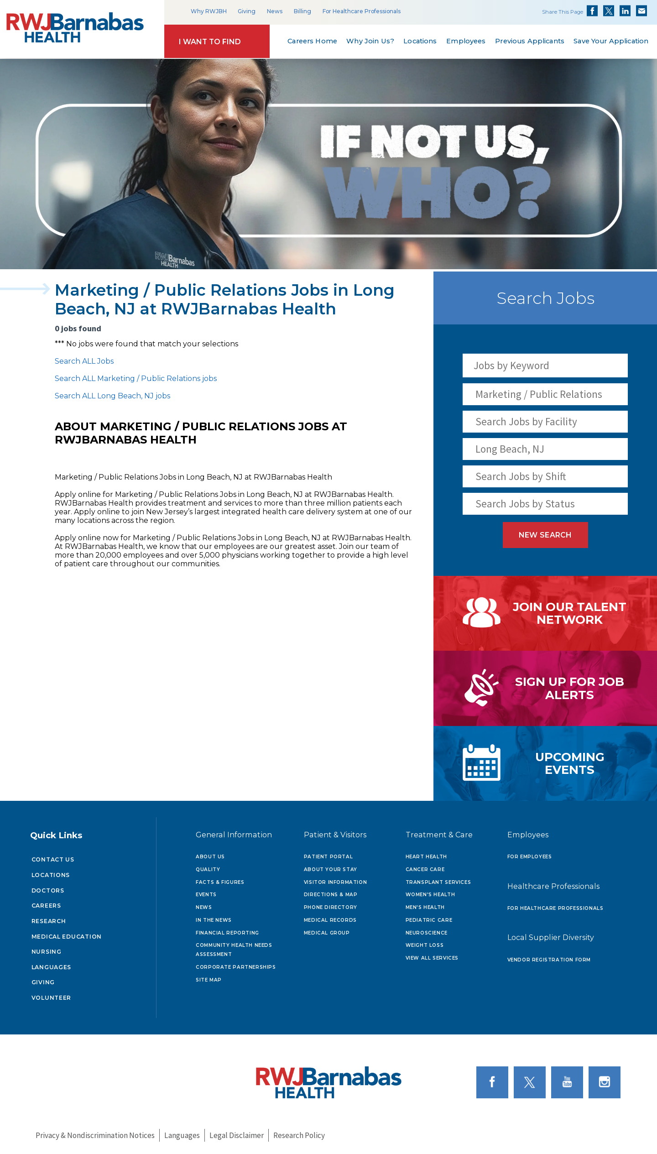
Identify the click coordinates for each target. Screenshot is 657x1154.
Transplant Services (438, 882)
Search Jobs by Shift (520, 476)
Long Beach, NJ (509, 448)
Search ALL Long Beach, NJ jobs (112, 396)
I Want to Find (210, 41)
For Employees (529, 857)
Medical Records (330, 920)
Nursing (46, 951)
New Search (545, 535)
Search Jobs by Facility (526, 421)
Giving (247, 11)
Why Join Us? (370, 41)
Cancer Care (425, 869)
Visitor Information (335, 882)
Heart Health (426, 857)
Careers (46, 905)
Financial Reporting (227, 933)
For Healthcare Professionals (362, 11)
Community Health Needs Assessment (234, 949)
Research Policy (299, 1135)
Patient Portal (328, 857)
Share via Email (641, 10)
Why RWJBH (209, 11)
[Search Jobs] (615, 365)
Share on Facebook (592, 10)
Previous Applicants (529, 41)
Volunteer (51, 997)
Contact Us (52, 859)
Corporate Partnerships (236, 967)
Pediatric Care (429, 920)
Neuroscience (427, 933)
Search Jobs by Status (525, 503)
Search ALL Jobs (84, 361)
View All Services (432, 958)
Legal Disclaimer (236, 1135)
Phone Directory (330, 907)
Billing (302, 11)
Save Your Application (611, 41)
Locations (420, 41)
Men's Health (425, 907)
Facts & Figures (220, 882)
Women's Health (430, 895)
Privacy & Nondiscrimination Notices (95, 1135)
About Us (210, 857)
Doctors (47, 890)
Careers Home (312, 41)
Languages (51, 967)
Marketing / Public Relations (538, 394)
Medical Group (327, 933)
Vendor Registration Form (549, 960)
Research (48, 921)
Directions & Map (331, 895)
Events (206, 895)
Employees (465, 41)
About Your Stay (330, 869)
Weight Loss (425, 945)
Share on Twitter (608, 10)
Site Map (209, 980)
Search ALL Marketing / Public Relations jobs (136, 378)
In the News (214, 920)
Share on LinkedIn (625, 10)
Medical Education (66, 936)
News (274, 11)
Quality (208, 869)
